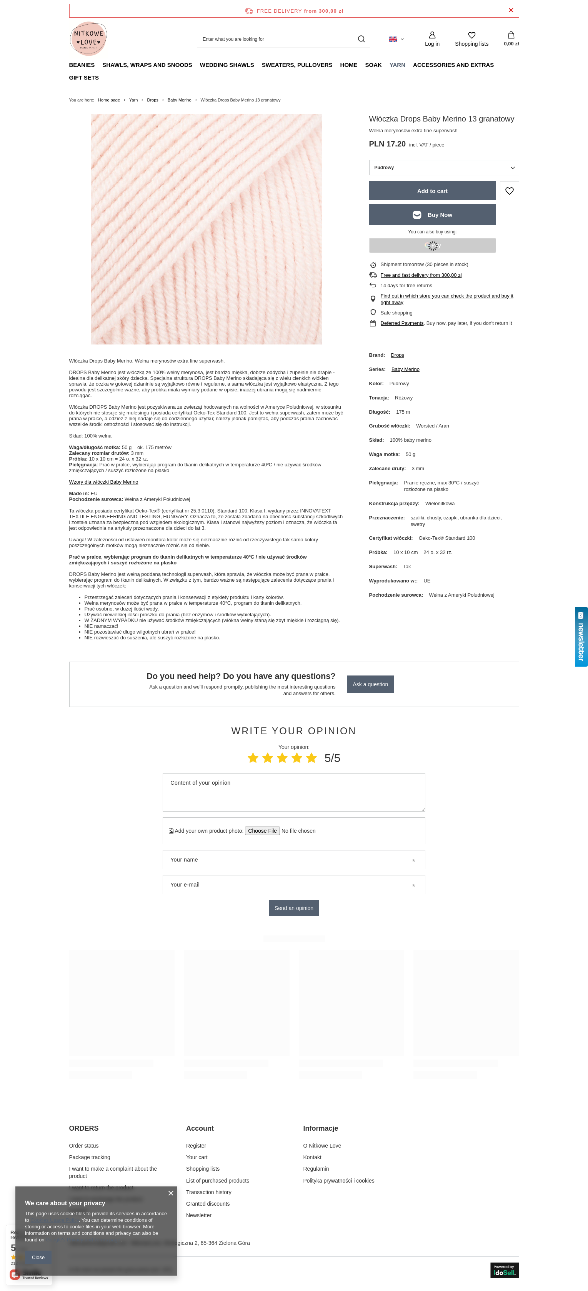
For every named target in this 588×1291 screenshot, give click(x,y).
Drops (152, 100)
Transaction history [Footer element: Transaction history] (209, 1192)
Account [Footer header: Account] (200, 1128)
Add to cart (432, 191)
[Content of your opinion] (294, 792)
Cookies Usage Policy (54, 1220)
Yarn (397, 65)
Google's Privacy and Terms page (83, 1240)
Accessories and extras (453, 65)
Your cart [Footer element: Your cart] (197, 1157)
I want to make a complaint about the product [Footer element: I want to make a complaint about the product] (113, 1172)
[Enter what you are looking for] (283, 39)
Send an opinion (294, 908)
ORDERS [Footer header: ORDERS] (84, 1128)
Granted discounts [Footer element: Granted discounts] (208, 1204)
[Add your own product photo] (296, 831)
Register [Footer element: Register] (196, 1146)
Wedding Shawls (227, 65)
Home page (109, 100)
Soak (373, 65)
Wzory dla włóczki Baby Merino (103, 482)
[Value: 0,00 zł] (511, 39)
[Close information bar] (511, 10)
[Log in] (432, 39)
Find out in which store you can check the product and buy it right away (447, 299)
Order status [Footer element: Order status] (84, 1146)
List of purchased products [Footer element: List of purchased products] (217, 1181)
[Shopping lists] (471, 39)
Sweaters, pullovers (297, 65)
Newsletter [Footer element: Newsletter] (199, 1215)
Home (349, 65)
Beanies (82, 65)
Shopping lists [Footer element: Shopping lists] (203, 1169)
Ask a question (370, 684)
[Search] (361, 39)
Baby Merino (180, 100)
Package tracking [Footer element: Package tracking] (89, 1157)
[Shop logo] (88, 39)
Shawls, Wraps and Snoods (147, 65)
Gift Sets (84, 77)
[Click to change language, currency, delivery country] (396, 39)
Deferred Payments (402, 323)
